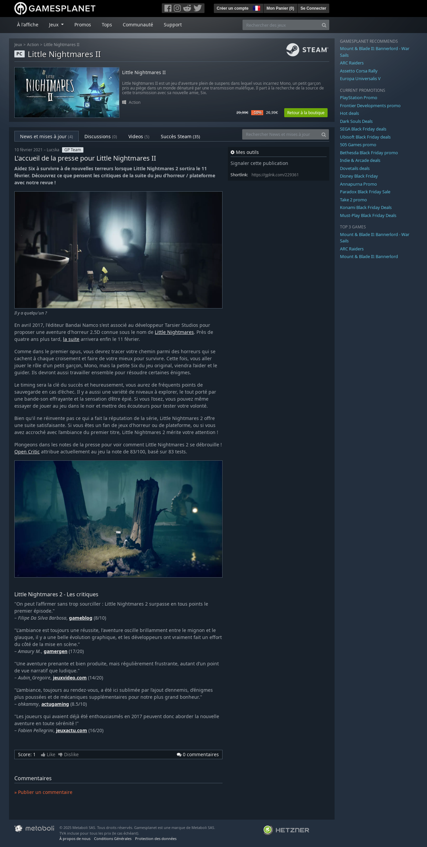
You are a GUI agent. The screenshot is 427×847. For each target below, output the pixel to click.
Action (33, 44)
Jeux (18, 44)
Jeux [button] (54, 24)
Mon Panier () (280, 8)
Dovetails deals (355, 168)
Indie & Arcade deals (360, 160)
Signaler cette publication (259, 163)
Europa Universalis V (360, 78)
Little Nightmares (174, 332)
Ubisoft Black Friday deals (365, 137)
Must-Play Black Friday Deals (368, 215)
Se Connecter (313, 8)
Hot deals (349, 113)
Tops (107, 24)
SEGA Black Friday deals (363, 129)
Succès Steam (180, 136)
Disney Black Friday (359, 176)
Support (173, 24)
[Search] (324, 25)
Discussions (100, 136)
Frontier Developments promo (370, 105)
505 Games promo (358, 145)
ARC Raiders (352, 63)
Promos (82, 24)
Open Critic (27, 451)
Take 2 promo (353, 200)
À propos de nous (74, 838)
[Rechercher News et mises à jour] (280, 134)
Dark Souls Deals (356, 121)
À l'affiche (27, 24)
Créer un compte (233, 8)
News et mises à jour (46, 136)
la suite (71, 339)
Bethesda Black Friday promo (369, 153)
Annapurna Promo (358, 184)
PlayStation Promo (358, 97)
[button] (256, 7)
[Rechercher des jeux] (281, 25)
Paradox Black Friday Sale (365, 192)
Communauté (138, 24)
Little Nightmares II (61, 44)
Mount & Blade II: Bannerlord (369, 256)
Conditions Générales (112, 838)
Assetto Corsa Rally (359, 71)
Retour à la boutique (306, 113)
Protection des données (155, 838)
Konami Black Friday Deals (366, 207)
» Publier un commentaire (43, 792)
